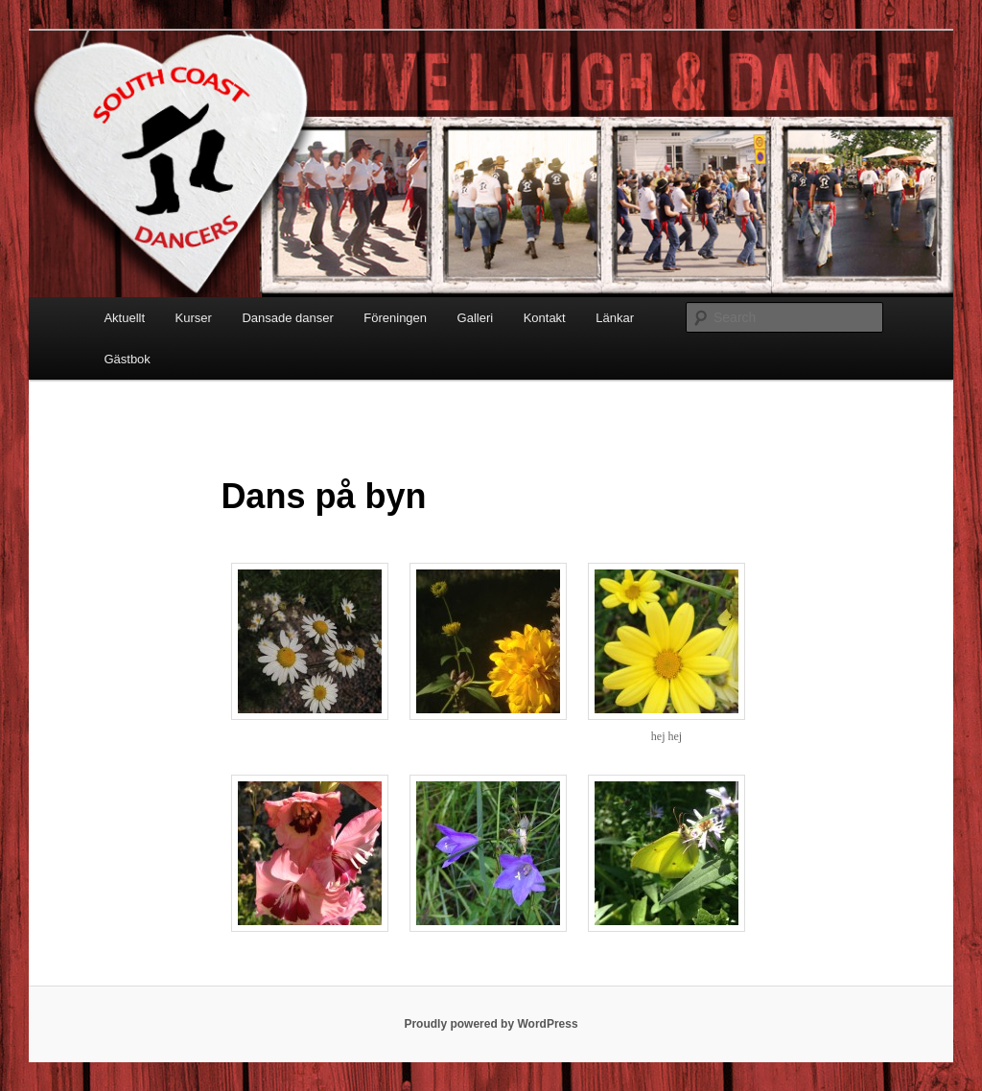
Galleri (475, 318)
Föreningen (395, 318)
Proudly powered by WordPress (490, 1024)
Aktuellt (124, 318)
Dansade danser (287, 318)
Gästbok (127, 359)
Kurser (193, 318)
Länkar (615, 318)
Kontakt (545, 318)
